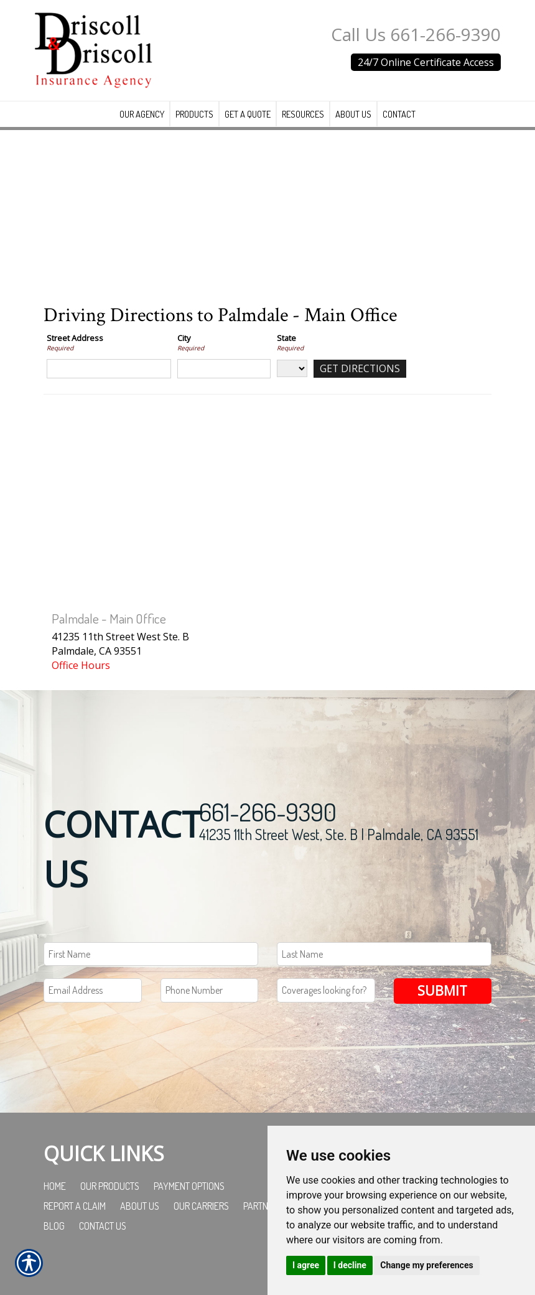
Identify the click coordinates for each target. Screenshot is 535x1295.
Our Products (109, 1201)
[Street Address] (109, 383)
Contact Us (102, 1241)
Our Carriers (201, 1221)
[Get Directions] (360, 384)
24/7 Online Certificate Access (426, 62)
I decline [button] (349, 1265)
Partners (263, 1221)
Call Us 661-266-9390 (416, 34)
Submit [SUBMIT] (442, 1005)
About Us (139, 1221)
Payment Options (189, 1201)
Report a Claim (75, 1221)
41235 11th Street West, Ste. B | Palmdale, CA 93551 (338, 848)
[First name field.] (151, 968)
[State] (292, 383)
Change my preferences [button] (426, 1265)
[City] (224, 383)
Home (55, 1201)
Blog (54, 1241)
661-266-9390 (268, 825)
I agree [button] (305, 1265)
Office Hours (81, 680)
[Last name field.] (384, 968)
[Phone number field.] (209, 1005)
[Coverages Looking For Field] (326, 1005)
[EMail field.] (93, 1005)
